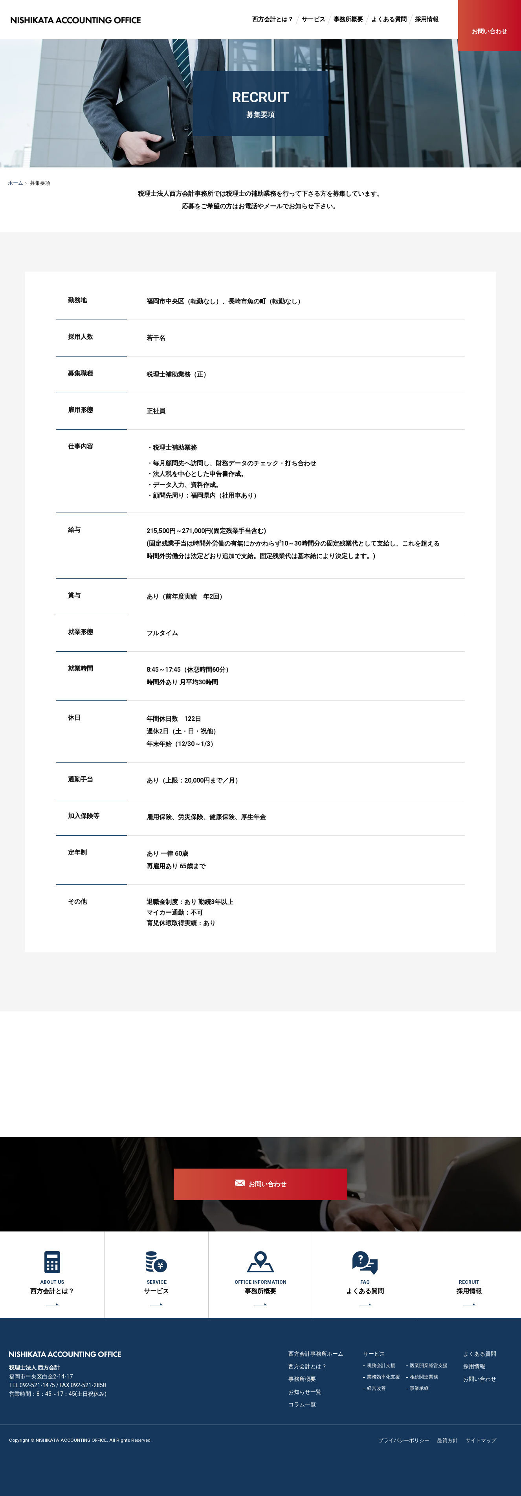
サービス (313, 19)
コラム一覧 (302, 1404)
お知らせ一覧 (304, 1392)
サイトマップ (481, 1440)
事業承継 (419, 1388)
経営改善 (376, 1388)
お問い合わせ (489, 31)
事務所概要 (348, 19)
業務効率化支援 (383, 1377)
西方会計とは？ (273, 19)
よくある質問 (389, 19)
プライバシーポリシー (403, 1440)
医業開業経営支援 (429, 1365)
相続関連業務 (424, 1377)
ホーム (15, 183)
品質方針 (447, 1440)
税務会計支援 (381, 1365)
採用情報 (426, 19)
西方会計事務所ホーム (315, 1354)
